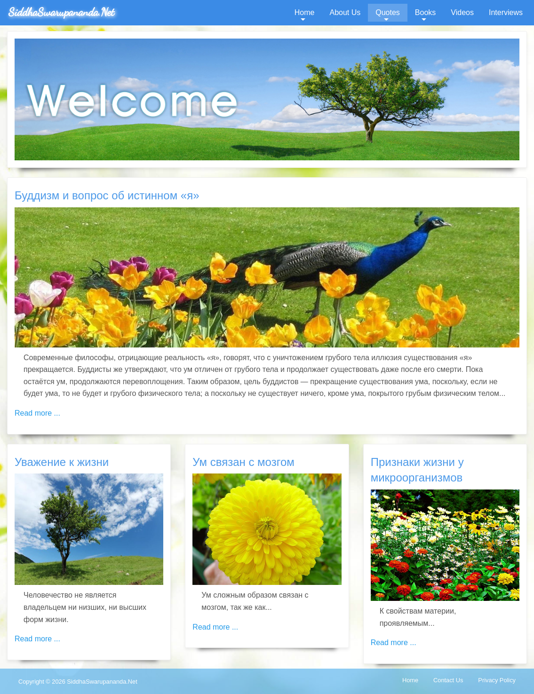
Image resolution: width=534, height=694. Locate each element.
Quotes (387, 12)
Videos (462, 12)
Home (305, 12)
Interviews (506, 12)
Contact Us (448, 680)
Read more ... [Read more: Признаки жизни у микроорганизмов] (393, 643)
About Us (344, 12)
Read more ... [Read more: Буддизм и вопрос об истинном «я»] (37, 413)
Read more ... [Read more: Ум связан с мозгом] (215, 627)
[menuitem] (304, 13)
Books (425, 12)
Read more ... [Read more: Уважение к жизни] (37, 639)
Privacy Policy (497, 680)
